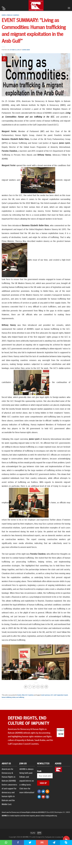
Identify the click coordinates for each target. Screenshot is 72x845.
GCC (52, 695)
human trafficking (7, 697)
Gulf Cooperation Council (61, 695)
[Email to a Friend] (38, 687)
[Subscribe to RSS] (47, 791)
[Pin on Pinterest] (42, 687)
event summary (45, 695)
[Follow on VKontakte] (47, 797)
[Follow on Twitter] (43, 791)
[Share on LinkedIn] (46, 687)
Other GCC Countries (13, 15)
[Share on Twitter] (34, 687)
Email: (39, 771)
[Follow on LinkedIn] (39, 797)
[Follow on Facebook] (39, 791)
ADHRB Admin (26, 50)
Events (4, 15)
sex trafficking (20, 697)
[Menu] (69, 8)
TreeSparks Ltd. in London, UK (54, 837)
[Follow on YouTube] (43, 797)
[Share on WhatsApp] (26, 687)
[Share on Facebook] (30, 687)
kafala (14, 697)
